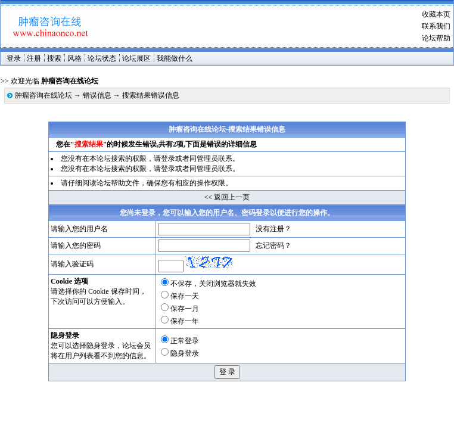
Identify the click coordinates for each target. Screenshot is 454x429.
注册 (34, 58)
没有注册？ (273, 229)
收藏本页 (436, 14)
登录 (14, 58)
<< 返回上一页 (227, 197)
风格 (74, 58)
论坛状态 (102, 58)
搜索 (54, 58)
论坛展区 (136, 58)
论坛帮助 (436, 38)
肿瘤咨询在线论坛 (43, 95)
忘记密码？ (273, 245)
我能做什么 (174, 58)
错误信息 (97, 95)
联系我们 (436, 26)
